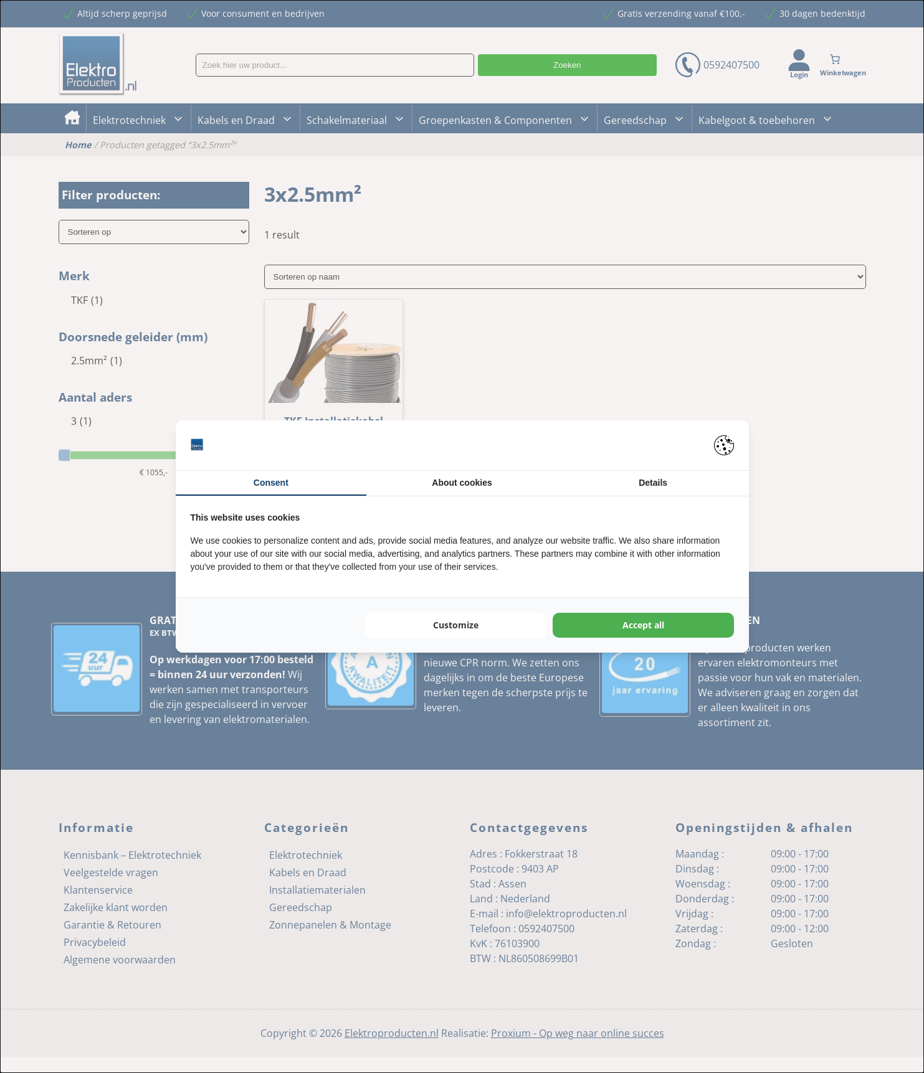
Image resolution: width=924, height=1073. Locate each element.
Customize (456, 625)
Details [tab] (653, 483)
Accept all (643, 625)
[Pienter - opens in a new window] (724, 445)
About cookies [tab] (462, 483)
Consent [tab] (271, 483)
